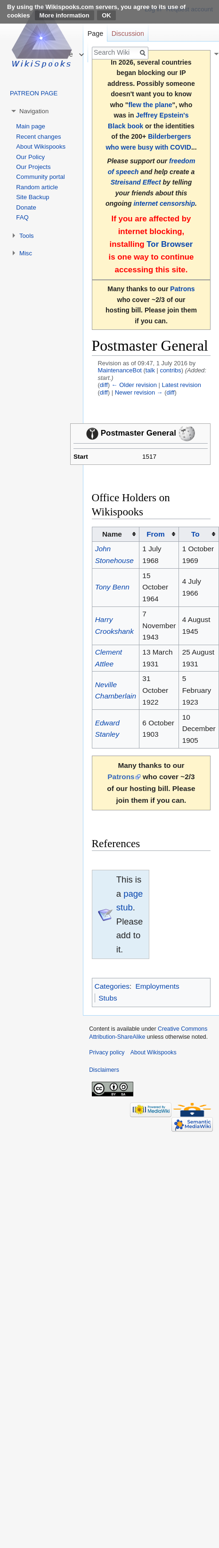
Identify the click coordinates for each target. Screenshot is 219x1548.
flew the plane (150, 105)
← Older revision (134, 384)
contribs (170, 370)
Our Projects (33, 166)
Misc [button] (25, 253)
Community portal (40, 176)
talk (150, 370)
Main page (30, 126)
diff (104, 384)
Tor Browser (169, 244)
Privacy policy (106, 1052)
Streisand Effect (136, 182)
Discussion (128, 33)
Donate (26, 207)
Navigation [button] (34, 111)
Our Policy (30, 156)
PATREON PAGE (33, 93)
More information (64, 15)
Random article (37, 187)
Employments (157, 986)
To (195, 534)
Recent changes (38, 136)
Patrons (182, 289)
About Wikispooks (40, 146)
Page (95, 33)
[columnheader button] (159, 534)
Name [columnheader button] (112, 534)
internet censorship (164, 203)
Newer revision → (139, 392)
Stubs (107, 998)
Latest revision (181, 384)
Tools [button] (26, 235)
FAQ (22, 217)
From (155, 534)
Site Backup (32, 197)
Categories (112, 986)
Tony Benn (112, 587)
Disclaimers (104, 1070)
